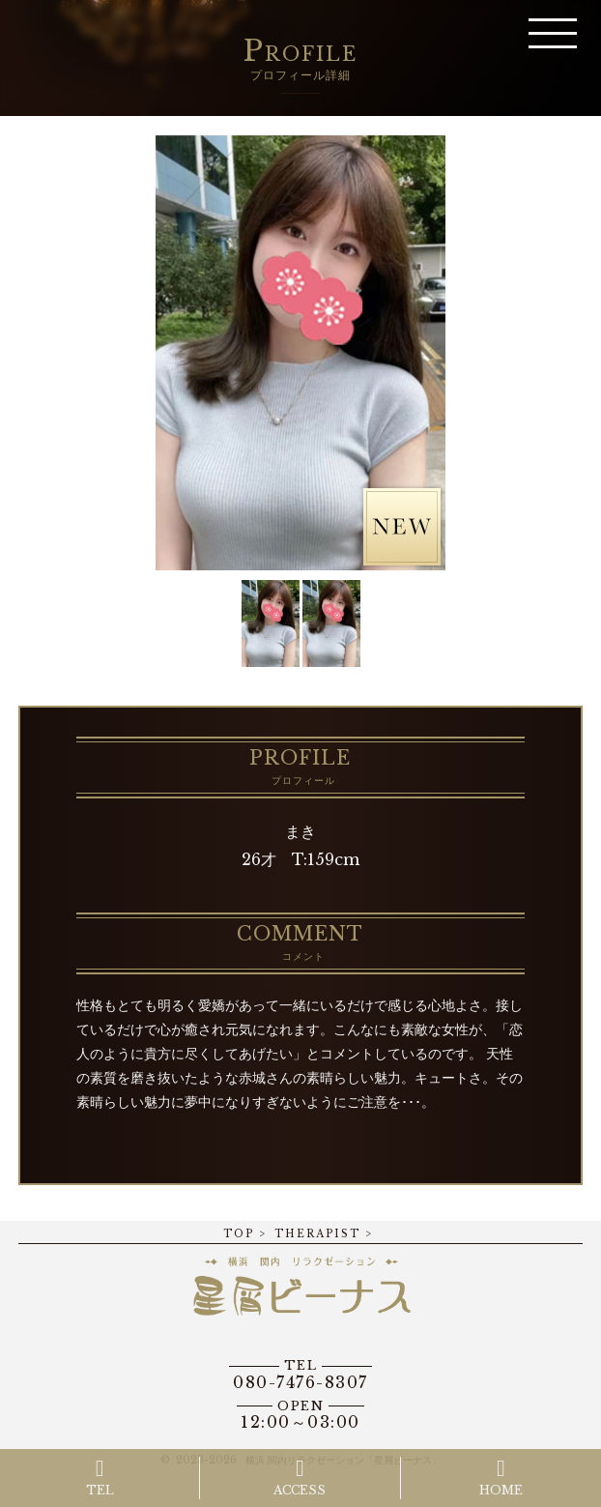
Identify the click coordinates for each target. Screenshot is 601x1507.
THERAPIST (317, 1234)
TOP (238, 1234)
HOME (501, 1477)
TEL (100, 1477)
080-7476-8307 (300, 1374)
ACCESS (299, 1477)
